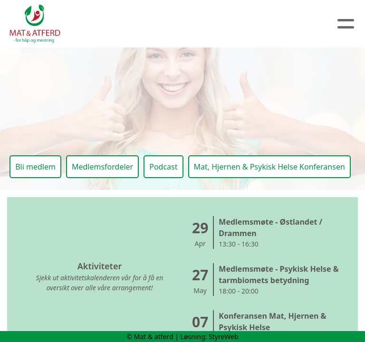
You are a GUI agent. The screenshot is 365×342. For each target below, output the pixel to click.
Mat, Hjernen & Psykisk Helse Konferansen (269, 167)
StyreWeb (224, 336)
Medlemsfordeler (102, 167)
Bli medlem (35, 167)
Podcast (163, 167)
